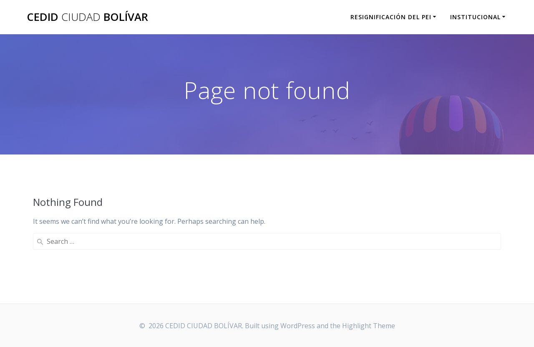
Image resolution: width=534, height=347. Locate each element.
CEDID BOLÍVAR (87, 17)
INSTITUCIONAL (475, 17)
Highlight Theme (368, 325)
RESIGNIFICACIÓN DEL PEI (390, 17)
